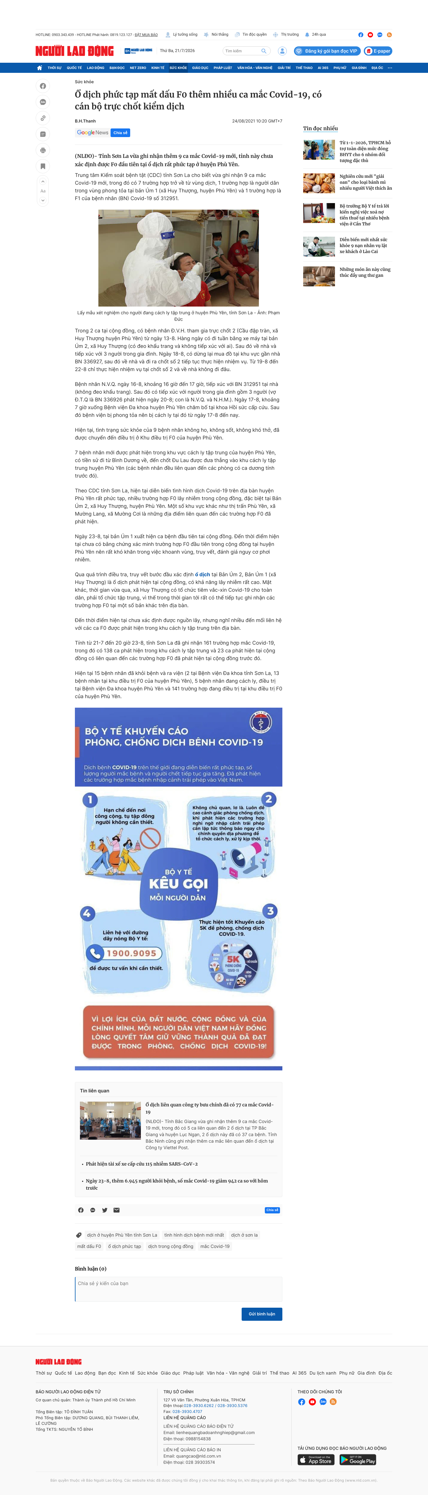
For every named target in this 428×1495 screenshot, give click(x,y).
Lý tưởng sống (181, 35)
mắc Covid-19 (214, 1246)
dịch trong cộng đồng (170, 1246)
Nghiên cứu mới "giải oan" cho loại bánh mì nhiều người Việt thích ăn (366, 182)
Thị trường (286, 35)
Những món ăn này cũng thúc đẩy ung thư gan (365, 272)
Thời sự (55, 68)
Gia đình (359, 68)
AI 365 (323, 68)
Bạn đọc (117, 68)
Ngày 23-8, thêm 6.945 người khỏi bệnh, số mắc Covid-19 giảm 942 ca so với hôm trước (177, 1184)
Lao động (96, 68)
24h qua (315, 35)
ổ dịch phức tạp (124, 1246)
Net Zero (138, 68)
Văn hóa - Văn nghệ (255, 68)
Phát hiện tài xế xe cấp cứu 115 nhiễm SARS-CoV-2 (142, 1164)
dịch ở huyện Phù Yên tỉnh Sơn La (122, 1235)
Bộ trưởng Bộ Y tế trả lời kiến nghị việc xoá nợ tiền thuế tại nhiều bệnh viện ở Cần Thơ (364, 215)
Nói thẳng (215, 35)
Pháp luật (223, 68)
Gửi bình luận (262, 1314)
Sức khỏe (178, 68)
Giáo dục (200, 68)
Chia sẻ (120, 133)
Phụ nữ (340, 68)
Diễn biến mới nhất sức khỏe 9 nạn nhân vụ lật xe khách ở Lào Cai (363, 245)
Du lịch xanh (323, 1373)
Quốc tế (74, 68)
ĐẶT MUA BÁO (146, 35)
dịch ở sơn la (244, 1235)
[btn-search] (263, 50)
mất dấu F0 (89, 1246)
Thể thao (304, 68)
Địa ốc (377, 68)
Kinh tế (158, 68)
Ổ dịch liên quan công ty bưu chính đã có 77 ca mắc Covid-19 (210, 1108)
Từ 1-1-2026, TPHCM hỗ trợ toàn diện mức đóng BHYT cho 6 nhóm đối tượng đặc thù (365, 151)
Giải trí (284, 68)
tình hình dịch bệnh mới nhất (194, 1235)
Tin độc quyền (250, 35)
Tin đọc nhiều (320, 128)
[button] (42, 181)
